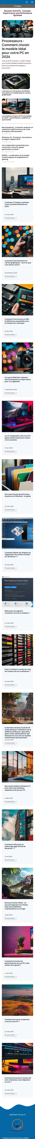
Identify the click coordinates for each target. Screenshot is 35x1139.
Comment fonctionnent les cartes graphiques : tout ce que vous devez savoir (18, 263)
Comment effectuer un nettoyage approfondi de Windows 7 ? (15, 846)
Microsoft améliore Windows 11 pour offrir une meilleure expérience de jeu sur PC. (17, 788)
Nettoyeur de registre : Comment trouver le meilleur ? (17, 612)
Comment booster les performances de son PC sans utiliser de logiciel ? (17, 963)
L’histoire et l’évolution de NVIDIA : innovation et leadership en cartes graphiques (16, 93)
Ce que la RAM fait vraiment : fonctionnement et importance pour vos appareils (18, 379)
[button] (26, 2)
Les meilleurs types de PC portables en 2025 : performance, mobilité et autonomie (17, 118)
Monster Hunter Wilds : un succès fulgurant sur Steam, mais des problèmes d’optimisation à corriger (16, 906)
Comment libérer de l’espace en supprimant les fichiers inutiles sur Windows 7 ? (18, 554)
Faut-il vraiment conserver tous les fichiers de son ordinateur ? (18, 670)
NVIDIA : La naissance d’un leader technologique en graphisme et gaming (15, 157)
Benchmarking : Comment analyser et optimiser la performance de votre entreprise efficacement (17, 129)
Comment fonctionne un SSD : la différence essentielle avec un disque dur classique (17, 321)
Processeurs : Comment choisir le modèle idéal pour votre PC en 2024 (16, 49)
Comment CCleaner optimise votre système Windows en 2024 (17, 204)
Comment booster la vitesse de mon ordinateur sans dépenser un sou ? (18, 1080)
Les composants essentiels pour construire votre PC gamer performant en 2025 (15, 147)
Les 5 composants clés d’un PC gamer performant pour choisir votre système (18, 438)
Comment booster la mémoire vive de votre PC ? (17, 1020)
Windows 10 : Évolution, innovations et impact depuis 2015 (17, 138)
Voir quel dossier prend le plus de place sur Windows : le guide (18, 495)
